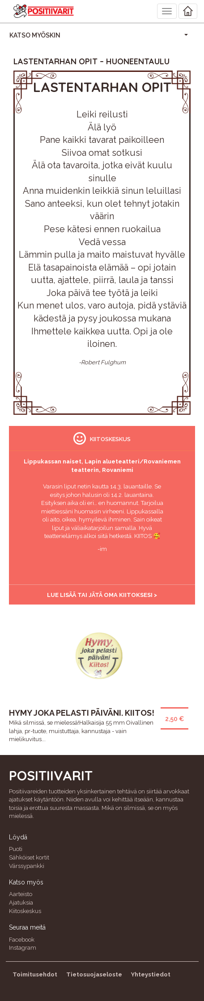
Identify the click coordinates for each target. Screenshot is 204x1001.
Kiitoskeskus (25, 911)
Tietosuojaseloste (94, 974)
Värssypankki (26, 866)
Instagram (22, 947)
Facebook (21, 939)
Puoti (15, 849)
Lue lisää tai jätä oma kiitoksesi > (102, 595)
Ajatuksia (21, 902)
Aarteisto (20, 894)
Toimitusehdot (35, 974)
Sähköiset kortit (29, 857)
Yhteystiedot (150, 974)
